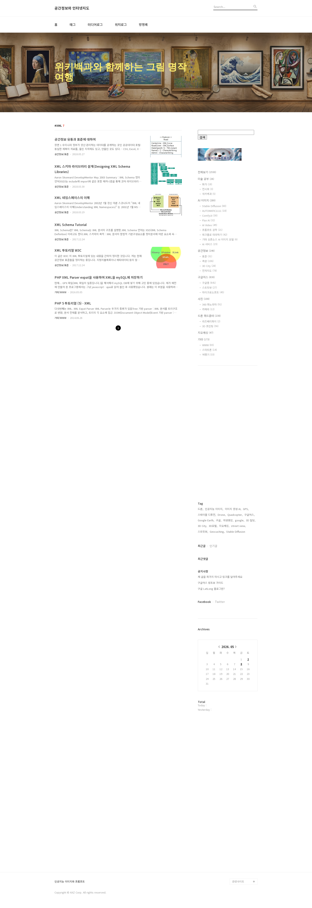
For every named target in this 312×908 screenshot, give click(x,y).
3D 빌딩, (250, 520)
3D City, (202, 526)
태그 (73, 24)
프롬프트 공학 (212, 230)
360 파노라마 (212, 304)
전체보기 (207, 172)
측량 (208, 261)
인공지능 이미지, (214, 509)
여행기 (208, 354)
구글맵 (209, 283)
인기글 (213, 546)
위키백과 (208, 194)
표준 (207, 256)
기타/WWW (60, 292)
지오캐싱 (205, 333)
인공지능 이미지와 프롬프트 (70, 881)
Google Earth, (206, 520)
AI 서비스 (209, 244)
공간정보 (206, 251)
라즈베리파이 (211, 321)
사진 (204, 299)
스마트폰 (209, 350)
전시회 (207, 189)
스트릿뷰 (209, 287)
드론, (200, 509)
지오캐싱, (224, 526)
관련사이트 (238, 881)
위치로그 (121, 24)
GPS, (246, 509)
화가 (207, 184)
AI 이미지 (206, 200)
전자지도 (209, 270)
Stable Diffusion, (236, 531)
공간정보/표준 (62, 154)
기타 (204, 339)
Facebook (204, 602)
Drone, (222, 515)
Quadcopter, (235, 515)
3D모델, (213, 526)
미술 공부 (206, 179)
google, (239, 520)
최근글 (202, 546)
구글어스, (249, 515)
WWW (208, 345)
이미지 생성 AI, (233, 509)
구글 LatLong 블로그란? (211, 589)
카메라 (208, 309)
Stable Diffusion (214, 206)
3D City (209, 266)
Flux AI (208, 220)
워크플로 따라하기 (214, 234)
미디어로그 (95, 24)
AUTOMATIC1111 (214, 211)
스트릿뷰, (203, 531)
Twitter (220, 602)
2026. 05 (227, 647)
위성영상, (228, 520)
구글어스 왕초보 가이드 (210, 583)
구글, (218, 520)
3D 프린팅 (210, 326)
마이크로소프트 (213, 292)
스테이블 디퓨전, (207, 515)
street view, (238, 526)
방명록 (143, 24)
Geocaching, (217, 531)
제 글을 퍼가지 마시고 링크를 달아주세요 (220, 577)
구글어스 (206, 277)
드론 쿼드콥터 (209, 316)
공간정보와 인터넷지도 (72, 8)
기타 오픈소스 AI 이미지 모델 (220, 239)
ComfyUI (209, 215)
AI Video (209, 225)
